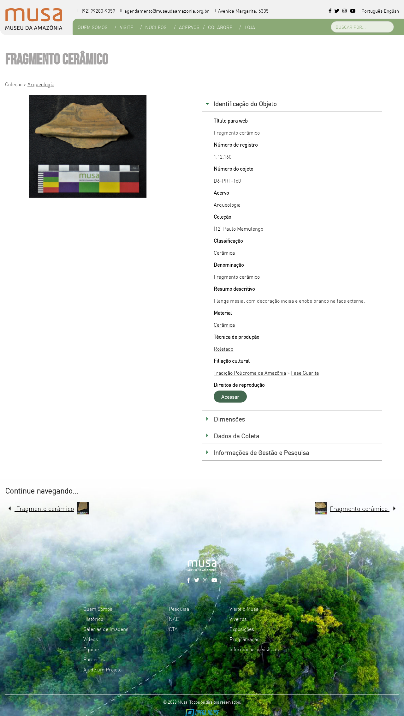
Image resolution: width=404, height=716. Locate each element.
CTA (173, 628)
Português (372, 10)
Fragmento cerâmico (237, 276)
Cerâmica (224, 252)
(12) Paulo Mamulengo (238, 228)
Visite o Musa (243, 608)
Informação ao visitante (254, 649)
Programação (244, 638)
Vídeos (90, 638)
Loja (250, 27)
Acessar (230, 396)
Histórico (93, 618)
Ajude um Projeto (102, 669)
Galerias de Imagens (105, 628)
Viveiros (238, 618)
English (391, 10)
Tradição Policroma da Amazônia (250, 372)
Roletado (223, 348)
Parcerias (94, 659)
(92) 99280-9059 (96, 10)
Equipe (91, 649)
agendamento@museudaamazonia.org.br (164, 10)
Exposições (241, 628)
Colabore (220, 27)
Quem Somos (93, 27)
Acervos (189, 27)
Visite (126, 27)
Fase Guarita (305, 372)
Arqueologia (40, 84)
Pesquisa (179, 608)
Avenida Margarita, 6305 (241, 10)
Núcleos (156, 27)
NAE (174, 618)
